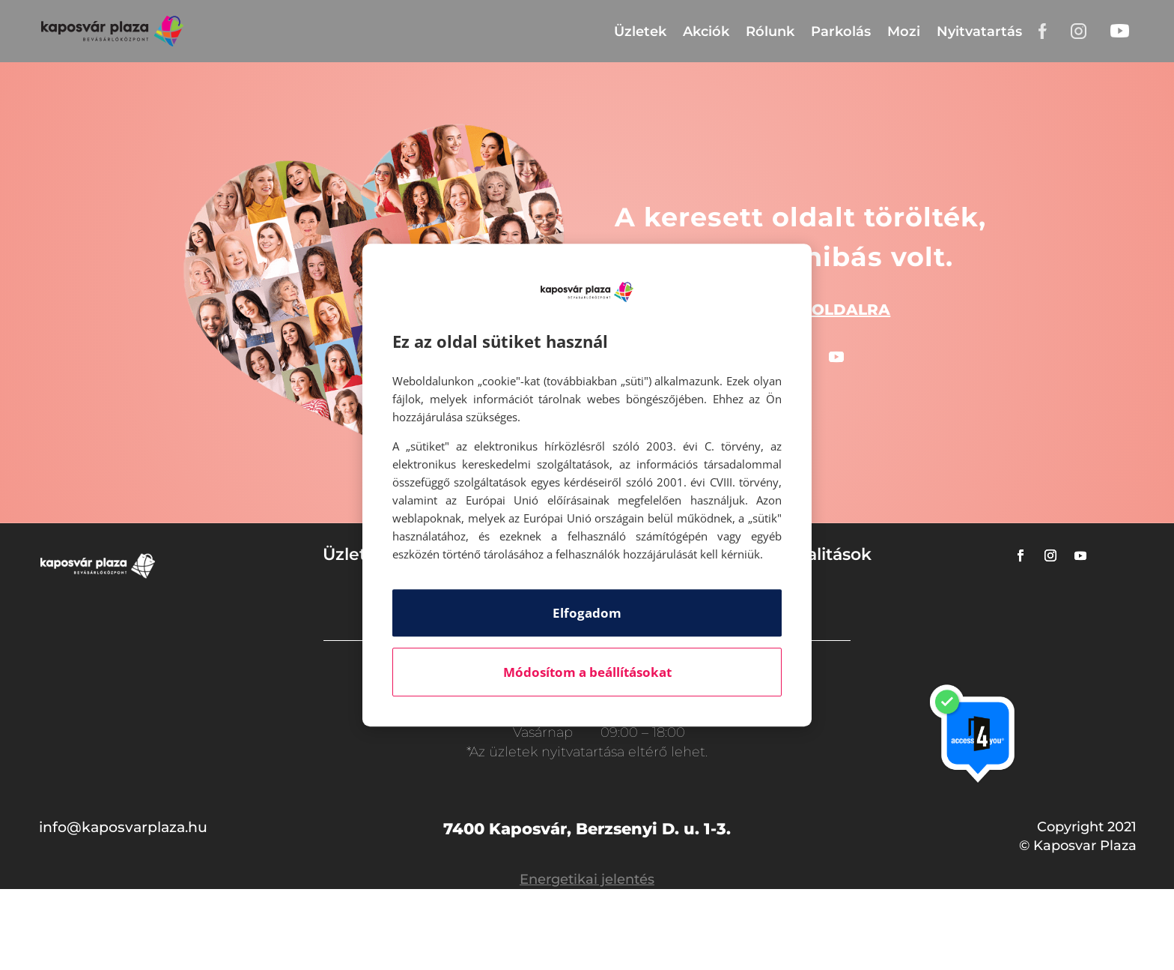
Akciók (706, 31)
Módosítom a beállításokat (587, 672)
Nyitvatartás (979, 31)
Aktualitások (819, 554)
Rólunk (770, 31)
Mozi (903, 31)
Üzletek (640, 31)
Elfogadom (587, 612)
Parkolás (841, 31)
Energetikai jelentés (587, 879)
